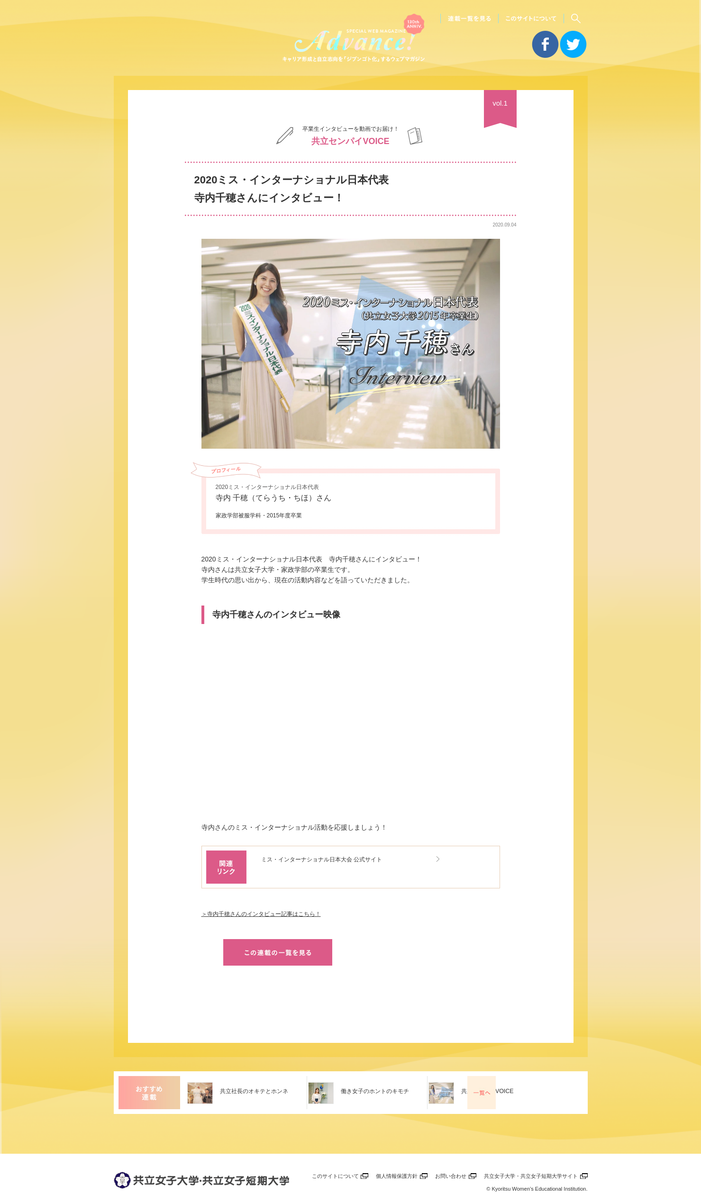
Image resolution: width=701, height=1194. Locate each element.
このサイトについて (331, 1152)
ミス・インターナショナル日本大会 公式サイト (337, 858)
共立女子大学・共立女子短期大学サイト (530, 1152)
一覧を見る (569, 1068)
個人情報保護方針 (394, 1152)
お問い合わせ (448, 1152)
